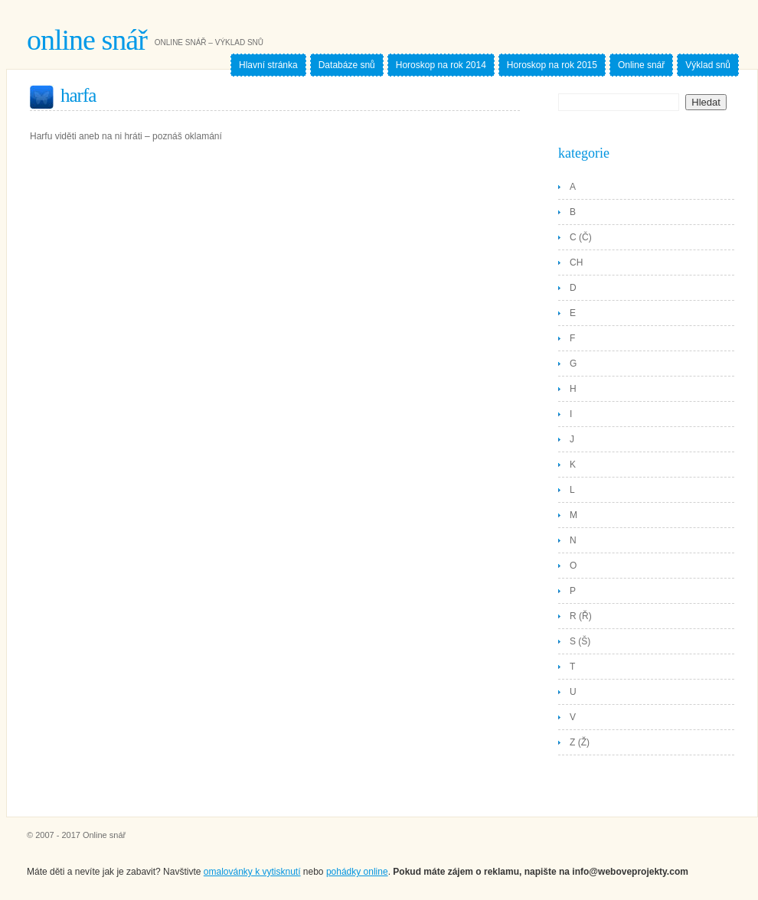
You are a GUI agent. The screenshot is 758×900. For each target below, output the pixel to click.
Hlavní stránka (268, 65)
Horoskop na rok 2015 (552, 65)
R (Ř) (581, 616)
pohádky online (357, 871)
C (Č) (581, 237)
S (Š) (580, 641)
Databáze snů (347, 65)
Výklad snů (707, 65)
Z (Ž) (580, 742)
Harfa (78, 95)
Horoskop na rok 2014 (441, 65)
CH (576, 262)
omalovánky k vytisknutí (252, 871)
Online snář (87, 40)
